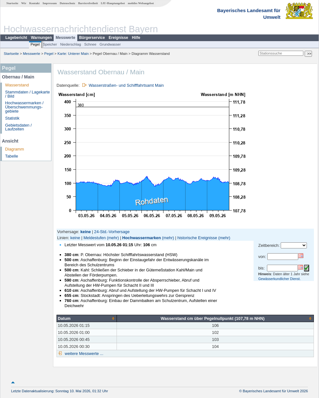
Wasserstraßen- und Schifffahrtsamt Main (126, 85)
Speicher (50, 44)
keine (75, 237)
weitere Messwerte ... (83, 353)
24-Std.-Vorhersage (112, 231)
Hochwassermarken (141, 237)
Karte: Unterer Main (73, 53)
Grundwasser (110, 44)
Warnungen (41, 37)
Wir (24, 3)
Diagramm (14, 149)
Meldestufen (94, 237)
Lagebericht (16, 37)
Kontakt (34, 3)
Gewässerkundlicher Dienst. (279, 279)
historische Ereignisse (197, 237)
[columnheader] (87, 318)
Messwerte (65, 37)
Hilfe (136, 37)
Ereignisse (118, 37)
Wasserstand (17, 85)
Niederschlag (70, 44)
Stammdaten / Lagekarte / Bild (27, 94)
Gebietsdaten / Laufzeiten (18, 127)
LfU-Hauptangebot (113, 3)
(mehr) (113, 237)
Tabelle (11, 156)
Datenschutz (67, 3)
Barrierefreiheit (88, 3)
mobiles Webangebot (141, 3)
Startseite (12, 3)
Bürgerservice (92, 37)
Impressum (49, 3)
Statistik (12, 118)
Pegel (35, 44)
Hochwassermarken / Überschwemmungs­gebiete (24, 107)
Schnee (90, 44)
